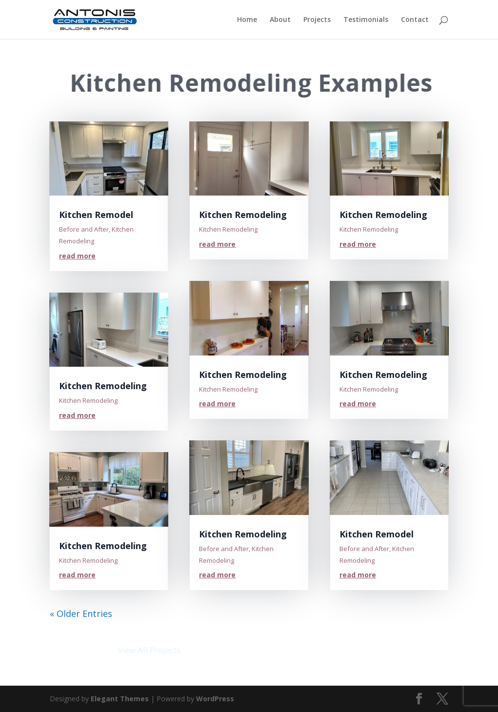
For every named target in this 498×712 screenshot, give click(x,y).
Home (247, 20)
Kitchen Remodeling (103, 386)
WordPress (215, 698)
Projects (317, 20)
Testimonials (365, 20)
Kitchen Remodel (96, 214)
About (280, 20)
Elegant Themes (120, 698)
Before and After (84, 229)
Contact (415, 20)
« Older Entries (81, 613)
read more (77, 255)
